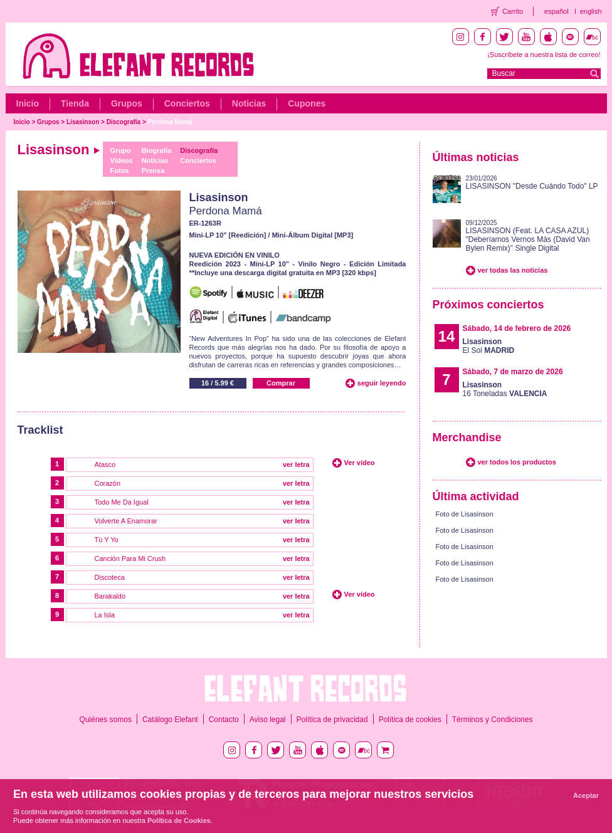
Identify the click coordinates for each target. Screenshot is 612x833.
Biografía (157, 150)
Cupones (306, 103)
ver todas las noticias (513, 270)
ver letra (296, 464)
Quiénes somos (106, 719)
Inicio (28, 103)
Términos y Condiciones (492, 719)
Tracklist (40, 430)
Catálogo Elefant (170, 719)
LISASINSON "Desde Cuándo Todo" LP (532, 186)
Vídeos (121, 160)
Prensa (153, 170)
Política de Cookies (179, 820)
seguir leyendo (381, 383)
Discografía (123, 121)
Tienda (75, 103)
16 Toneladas (505, 389)
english (591, 11)
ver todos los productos (517, 462)
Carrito (512, 11)
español (556, 11)
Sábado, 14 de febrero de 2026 (517, 328)
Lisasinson (82, 121)
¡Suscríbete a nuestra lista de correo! (543, 54)
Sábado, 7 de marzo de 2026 (513, 371)
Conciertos (187, 103)
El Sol (489, 346)
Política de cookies (410, 719)
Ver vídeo (359, 462)
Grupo (120, 150)
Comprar (280, 383)
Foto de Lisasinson (464, 514)
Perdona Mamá (170, 121)
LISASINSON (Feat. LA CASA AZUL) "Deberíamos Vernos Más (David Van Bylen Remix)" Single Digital (528, 239)
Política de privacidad (332, 719)
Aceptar (586, 795)
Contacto (224, 719)
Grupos (126, 103)
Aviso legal (268, 719)
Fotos (119, 170)
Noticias (249, 103)
